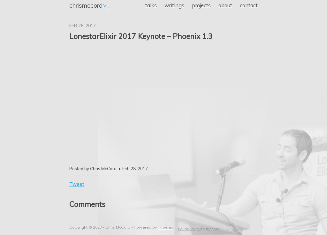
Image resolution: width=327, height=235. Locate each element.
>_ (89, 5)
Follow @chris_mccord (199, 228)
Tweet (76, 184)
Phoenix (165, 227)
